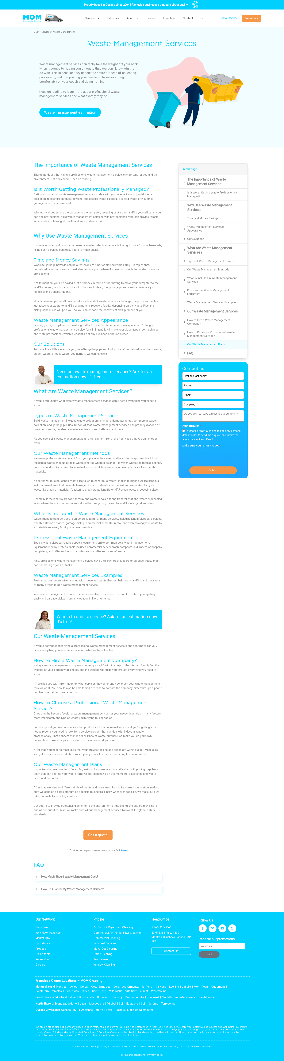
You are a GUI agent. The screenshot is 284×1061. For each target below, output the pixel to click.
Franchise (169, 18)
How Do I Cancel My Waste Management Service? (72, 889)
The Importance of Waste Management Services (206, 181)
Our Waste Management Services (212, 311)
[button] (98, 876)
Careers (150, 18)
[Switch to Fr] (202, 18)
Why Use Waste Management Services (209, 207)
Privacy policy (155, 1054)
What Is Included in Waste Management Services (212, 280)
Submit (213, 470)
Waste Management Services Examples (211, 302)
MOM (36, 32)
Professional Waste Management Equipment (208, 292)
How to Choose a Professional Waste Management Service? (211, 334)
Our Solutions (195, 239)
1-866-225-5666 (203, 1046)
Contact (188, 18)
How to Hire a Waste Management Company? (208, 322)
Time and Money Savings (202, 218)
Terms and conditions (133, 1054)
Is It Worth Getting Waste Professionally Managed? (212, 194)
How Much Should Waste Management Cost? (69, 876)
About (132, 18)
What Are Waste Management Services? (209, 250)
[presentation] (211, 456)
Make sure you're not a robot (201, 445)
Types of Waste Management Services (211, 261)
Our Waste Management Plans (206, 344)
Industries (113, 18)
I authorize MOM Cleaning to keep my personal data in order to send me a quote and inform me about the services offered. (211, 435)
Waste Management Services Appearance (205, 228)
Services (92, 18)
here (123, 850)
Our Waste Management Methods (208, 269)
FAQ (190, 353)
